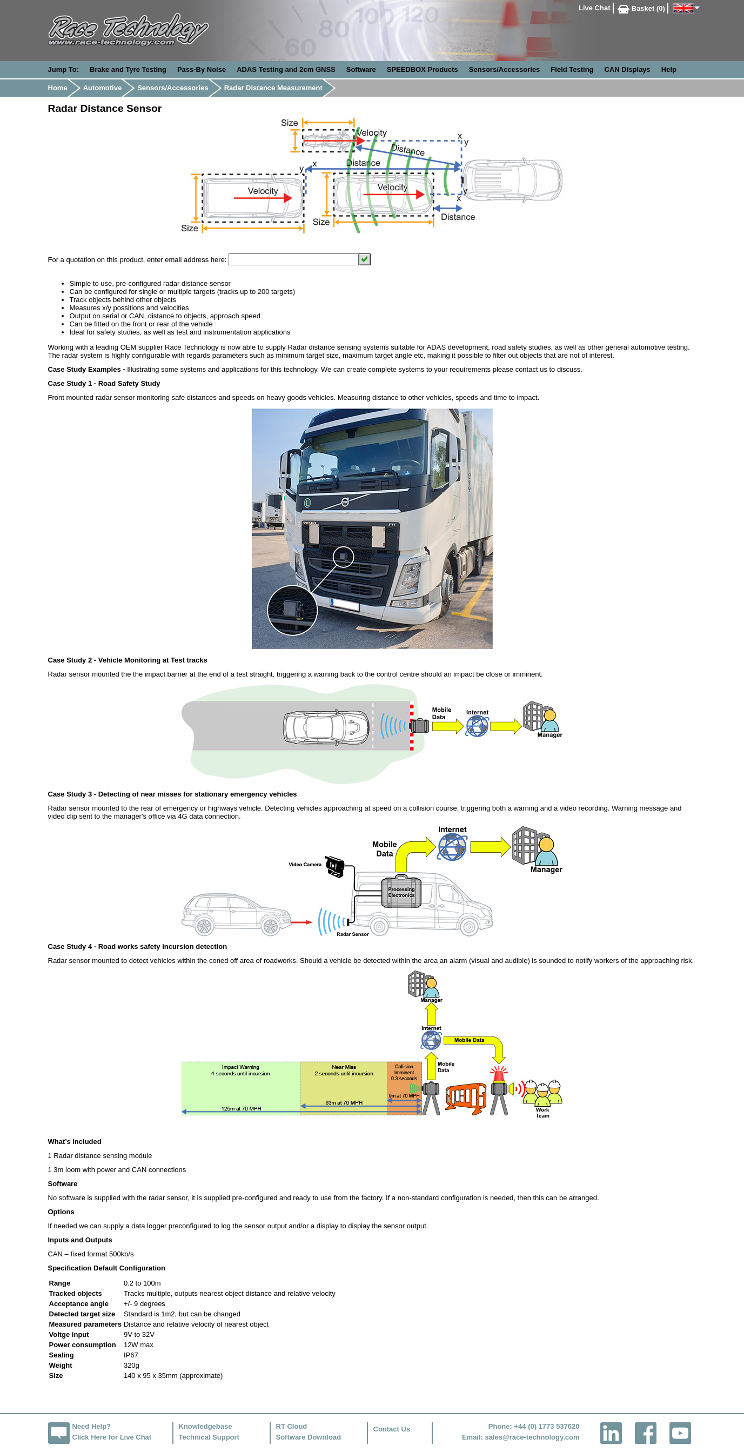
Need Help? (91, 1426)
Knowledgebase (205, 1426)
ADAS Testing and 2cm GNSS (286, 69)
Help (668, 69)
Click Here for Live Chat (112, 1437)
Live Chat (595, 8)
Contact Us (392, 1429)
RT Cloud (291, 1426)
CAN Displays (628, 69)
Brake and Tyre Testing (128, 69)
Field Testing (572, 69)
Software (361, 69)
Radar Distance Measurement (273, 88)
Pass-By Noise (201, 69)
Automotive (102, 88)
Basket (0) (641, 8)
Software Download (308, 1437)
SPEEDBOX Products (422, 69)
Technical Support (209, 1437)
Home (58, 88)
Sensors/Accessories (504, 69)
